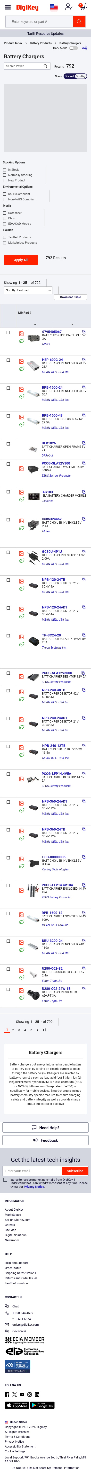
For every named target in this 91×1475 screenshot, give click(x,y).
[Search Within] (23, 66)
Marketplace (13, 1214)
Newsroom (12, 1240)
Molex (46, 344)
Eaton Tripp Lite (52, 981)
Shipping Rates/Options (20, 1273)
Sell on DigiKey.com (18, 1220)
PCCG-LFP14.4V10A (57, 885)
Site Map (10, 1230)
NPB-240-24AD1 (54, 718)
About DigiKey (14, 1209)
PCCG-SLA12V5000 (57, 673)
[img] (27, 9)
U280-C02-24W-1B (56, 989)
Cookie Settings (15, 1451)
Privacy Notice (34, 1187)
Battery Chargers (70, 43)
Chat (12, 1307)
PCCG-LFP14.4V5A (56, 774)
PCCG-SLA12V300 (56, 463)
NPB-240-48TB (53, 690)
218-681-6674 (18, 1319)
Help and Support (16, 1263)
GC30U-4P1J (52, 552)
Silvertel (47, 501)
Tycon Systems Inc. (54, 647)
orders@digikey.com (22, 1325)
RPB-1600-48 (52, 415)
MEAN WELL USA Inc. (55, 372)
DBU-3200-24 (52, 941)
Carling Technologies (55, 869)
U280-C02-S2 (52, 968)
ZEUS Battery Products (56, 475)
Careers (10, 1225)
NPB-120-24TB (53, 579)
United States (16, 1422)
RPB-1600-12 (52, 913)
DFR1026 (49, 443)
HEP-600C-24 (52, 360)
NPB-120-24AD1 (54, 607)
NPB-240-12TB (54, 746)
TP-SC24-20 (51, 635)
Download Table (70, 297)
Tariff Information (16, 1283)
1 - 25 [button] (22, 283)
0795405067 (52, 332)
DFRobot (47, 455)
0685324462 (52, 519)
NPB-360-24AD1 (54, 801)
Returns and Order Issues (21, 1278)
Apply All (21, 260)
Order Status (13, 1268)
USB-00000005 (54, 857)
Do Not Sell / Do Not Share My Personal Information (46, 1468)
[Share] (84, 48)
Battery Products (41, 43)
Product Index (13, 43)
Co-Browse (15, 1331)
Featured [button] (17, 290)
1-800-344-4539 (19, 1313)
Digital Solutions (15, 1235)
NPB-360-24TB (53, 829)
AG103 (47, 492)
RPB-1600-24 (52, 387)
